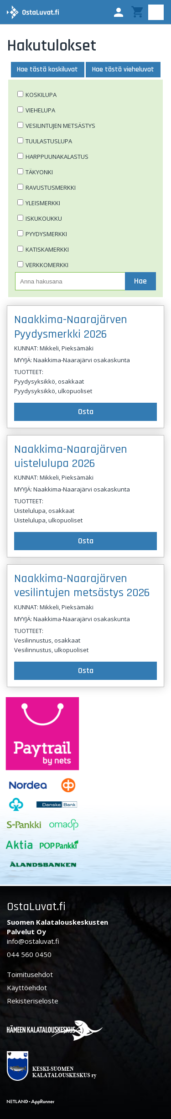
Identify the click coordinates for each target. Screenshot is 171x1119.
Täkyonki (39, 172)
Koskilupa (41, 95)
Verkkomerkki (47, 265)
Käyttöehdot (27, 987)
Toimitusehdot (30, 974)
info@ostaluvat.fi (33, 941)
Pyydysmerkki (46, 234)
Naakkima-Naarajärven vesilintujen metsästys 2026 (82, 585)
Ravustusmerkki (51, 187)
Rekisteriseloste (32, 1000)
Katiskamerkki (47, 249)
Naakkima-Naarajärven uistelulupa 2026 (70, 456)
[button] (118, 12)
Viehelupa (40, 110)
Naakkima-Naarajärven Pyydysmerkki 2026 (70, 326)
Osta (85, 411)
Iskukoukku (44, 218)
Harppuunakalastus (57, 156)
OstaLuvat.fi (36, 906)
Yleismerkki (43, 203)
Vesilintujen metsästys (60, 126)
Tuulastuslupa (49, 141)
